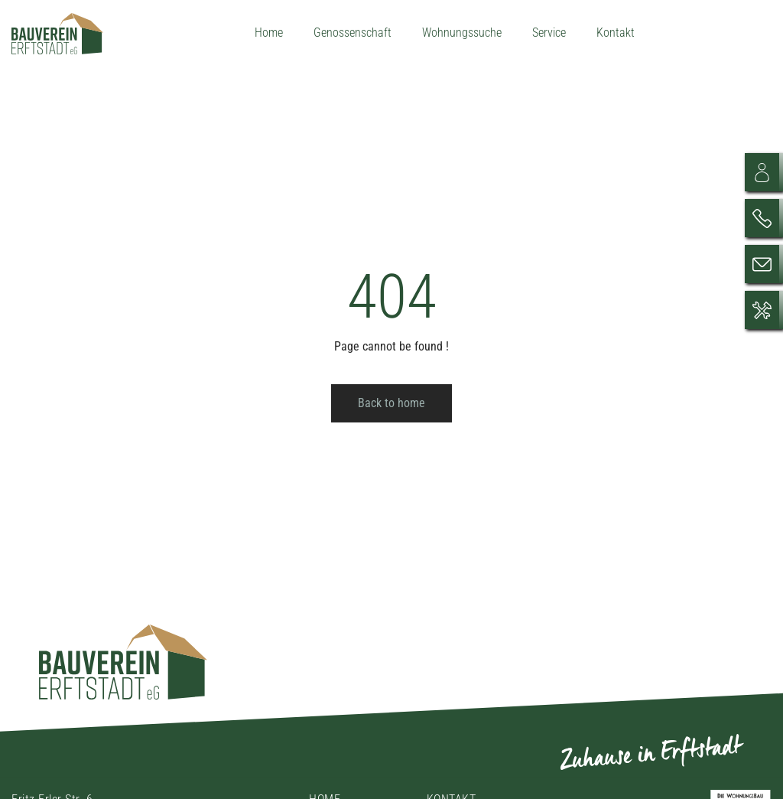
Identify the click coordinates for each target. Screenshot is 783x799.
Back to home (391, 403)
